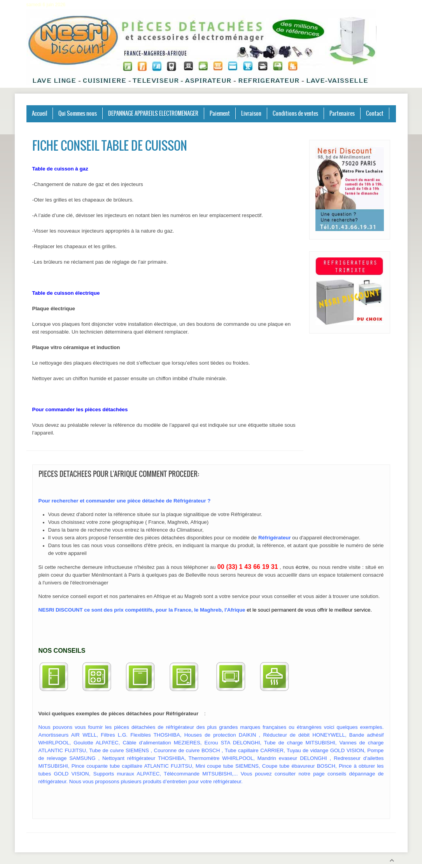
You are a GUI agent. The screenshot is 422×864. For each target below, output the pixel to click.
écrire (302, 567)
